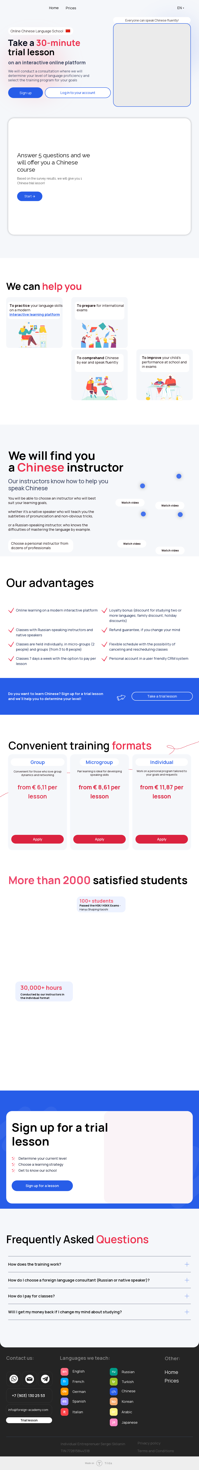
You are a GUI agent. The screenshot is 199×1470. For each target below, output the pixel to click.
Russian (128, 1371)
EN (179, 7)
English (78, 1371)
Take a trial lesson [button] (162, 696)
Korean (127, 1401)
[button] (99, 810)
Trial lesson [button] (29, 1420)
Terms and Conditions (155, 1450)
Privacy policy (149, 1443)
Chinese (128, 1391)
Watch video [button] (130, 502)
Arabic (127, 1412)
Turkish (128, 1381)
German (79, 1391)
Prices (71, 8)
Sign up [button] (26, 92)
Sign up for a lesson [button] (42, 1185)
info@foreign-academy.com (28, 1410)
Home (54, 7)
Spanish (79, 1401)
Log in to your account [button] (77, 92)
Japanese (130, 1422)
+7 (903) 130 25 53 (28, 1395)
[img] (152, 65)
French (78, 1381)
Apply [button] (37, 839)
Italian (77, 1412)
